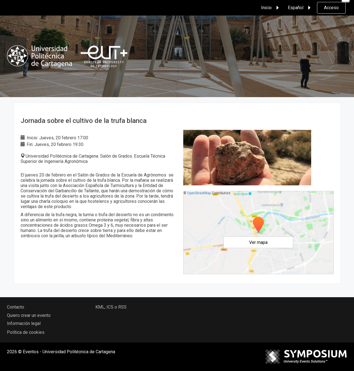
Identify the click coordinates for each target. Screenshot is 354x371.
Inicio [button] (271, 7)
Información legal (24, 323)
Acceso (331, 7)
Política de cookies (25, 332)
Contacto (15, 307)
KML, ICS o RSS (111, 307)
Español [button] (300, 7)
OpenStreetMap (199, 193)
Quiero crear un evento (29, 315)
